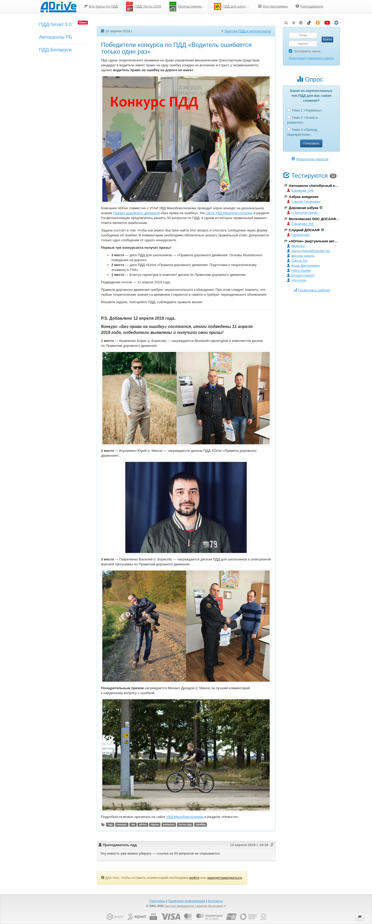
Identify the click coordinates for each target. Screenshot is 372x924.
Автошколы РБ (55, 37)
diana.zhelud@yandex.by (308, 251)
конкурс (122, 824)
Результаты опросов (310, 159)
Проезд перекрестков (189, 6)
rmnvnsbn (297, 280)
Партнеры (157, 901)
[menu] (203, 6)
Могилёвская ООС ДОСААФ (312, 219)
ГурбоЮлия (298, 235)
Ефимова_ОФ (300, 190)
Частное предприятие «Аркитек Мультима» (195, 905)
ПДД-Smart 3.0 (55, 24)
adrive (142, 824)
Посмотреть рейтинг (311, 290)
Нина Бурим (299, 270)
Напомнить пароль (321, 58)
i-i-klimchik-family (302, 213)
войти (194, 878)
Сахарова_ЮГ (300, 224)
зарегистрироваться (224, 878)
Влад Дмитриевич (303, 266)
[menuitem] (101, 6)
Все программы (273, 6)
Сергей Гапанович (303, 202)
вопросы (168, 824)
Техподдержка (309, 6)
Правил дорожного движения (136, 213)
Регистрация (297, 58)
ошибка (200, 824)
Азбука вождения (301, 197)
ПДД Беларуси (55, 49)
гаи (133, 824)
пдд (110, 824)
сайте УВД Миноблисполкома (229, 213)
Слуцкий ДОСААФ (304, 230)
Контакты (215, 901)
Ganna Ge (297, 261)
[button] (359, 917)
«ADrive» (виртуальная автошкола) (316, 241)
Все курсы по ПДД (101, 6)
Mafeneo (296, 246)
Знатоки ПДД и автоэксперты (247, 31)
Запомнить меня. (305, 51)
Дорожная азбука (303, 208)
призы (155, 824)
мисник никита (300, 256)
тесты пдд (185, 824)
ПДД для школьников (234, 6)
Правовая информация (186, 901)
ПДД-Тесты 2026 (143, 6)
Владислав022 (301, 275)
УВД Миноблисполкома (184, 817)
